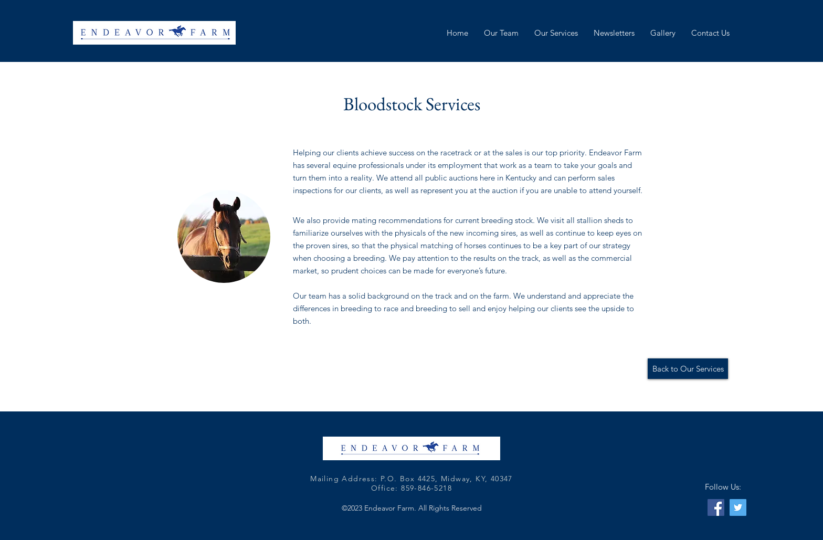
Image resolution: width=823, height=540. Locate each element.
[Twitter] (738, 507)
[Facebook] (716, 507)
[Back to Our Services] (688, 368)
